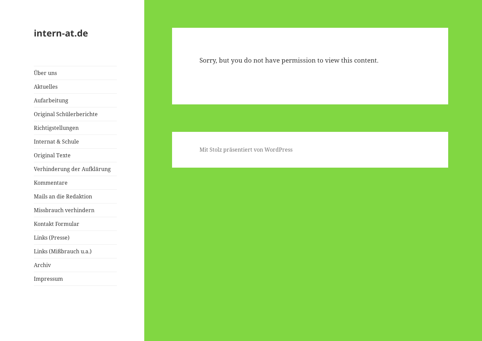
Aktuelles (46, 86)
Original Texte (52, 155)
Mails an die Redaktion (63, 196)
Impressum (48, 278)
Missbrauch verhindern (64, 210)
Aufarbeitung (51, 100)
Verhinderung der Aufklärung (72, 169)
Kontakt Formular (56, 224)
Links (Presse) (52, 237)
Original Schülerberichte (66, 114)
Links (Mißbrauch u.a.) (63, 251)
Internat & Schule (56, 141)
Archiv (42, 265)
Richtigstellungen (56, 128)
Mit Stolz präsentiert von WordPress (246, 149)
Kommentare (51, 182)
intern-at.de (61, 33)
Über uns (45, 73)
